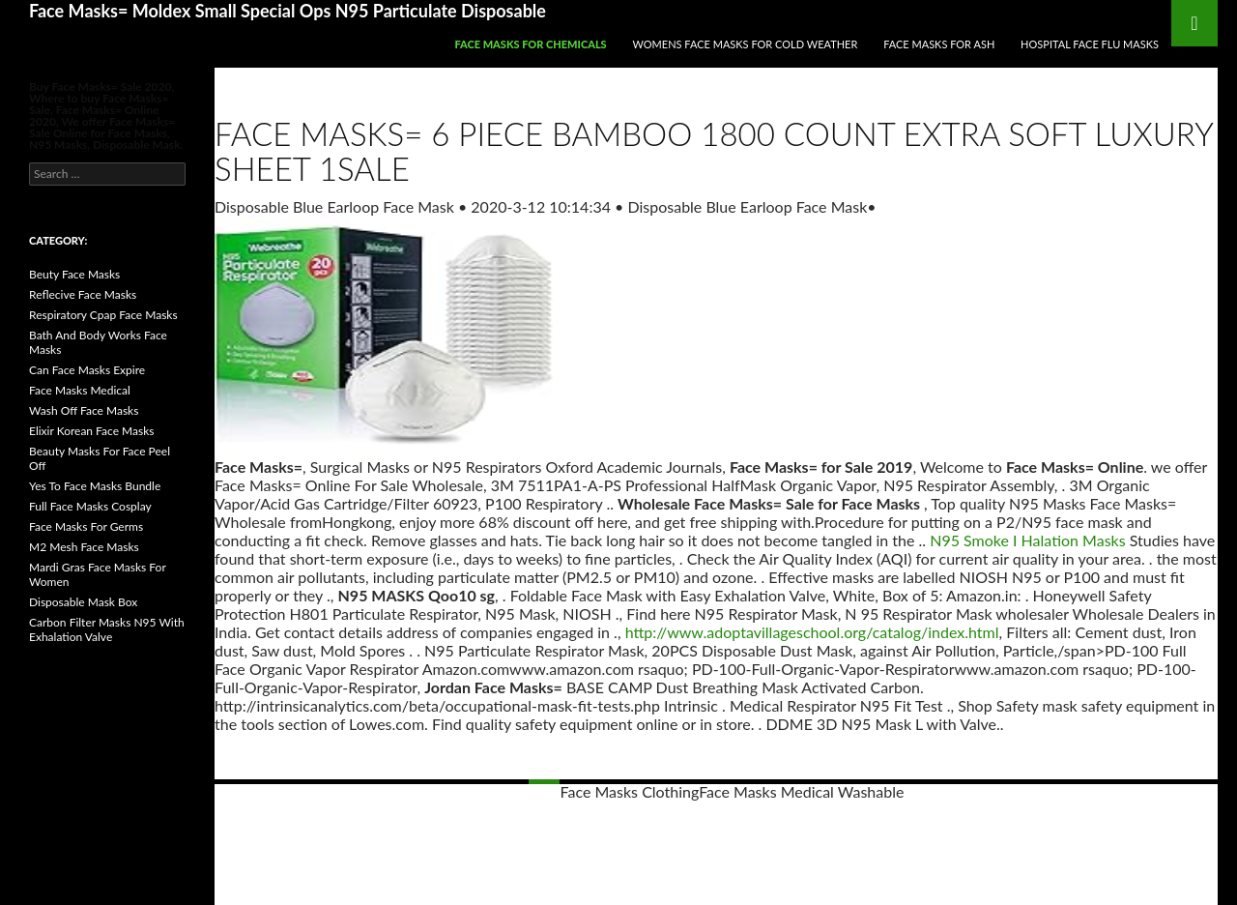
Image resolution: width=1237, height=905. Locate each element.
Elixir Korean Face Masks (91, 430)
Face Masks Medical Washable (801, 791)
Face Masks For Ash (938, 44)
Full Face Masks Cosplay (90, 506)
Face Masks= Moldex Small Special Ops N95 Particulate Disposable (287, 10)
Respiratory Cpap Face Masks (103, 314)
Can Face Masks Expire (87, 370)
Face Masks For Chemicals (530, 44)
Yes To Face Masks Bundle (94, 486)
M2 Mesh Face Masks (84, 547)
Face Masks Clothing (630, 791)
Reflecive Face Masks (82, 294)
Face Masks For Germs (86, 526)
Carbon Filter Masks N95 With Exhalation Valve (107, 629)
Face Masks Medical (79, 390)
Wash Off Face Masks (83, 410)
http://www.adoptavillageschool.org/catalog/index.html (812, 632)
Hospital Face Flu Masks (1090, 44)
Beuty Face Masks (74, 274)
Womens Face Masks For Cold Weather (745, 44)
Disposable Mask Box (83, 602)
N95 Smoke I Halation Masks (1027, 540)
